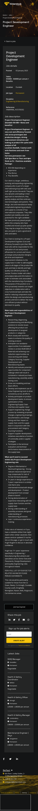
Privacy (17, 793)
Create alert (19, 641)
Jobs (10, 15)
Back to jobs (11, 41)
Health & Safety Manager (19, 715)
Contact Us (32, 793)
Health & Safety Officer (18, 697)
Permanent (20, 93)
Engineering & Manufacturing (17, 101)
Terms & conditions (24, 645)
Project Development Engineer (12, 18)
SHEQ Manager (14, 659)
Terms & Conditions (7, 793)
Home (5, 15)
